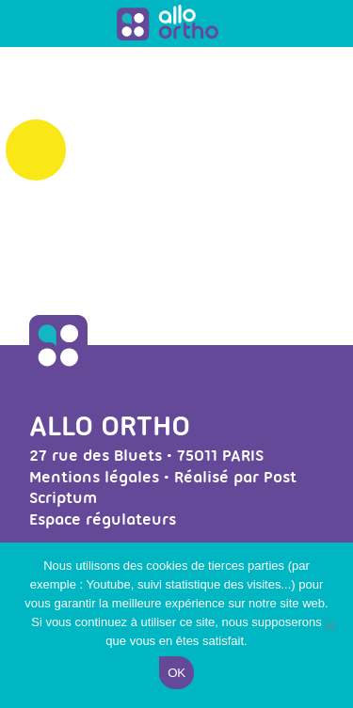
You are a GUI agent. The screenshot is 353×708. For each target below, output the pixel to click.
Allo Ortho (109, 425)
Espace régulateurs (102, 519)
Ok (176, 673)
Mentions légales (94, 476)
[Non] (329, 625)
